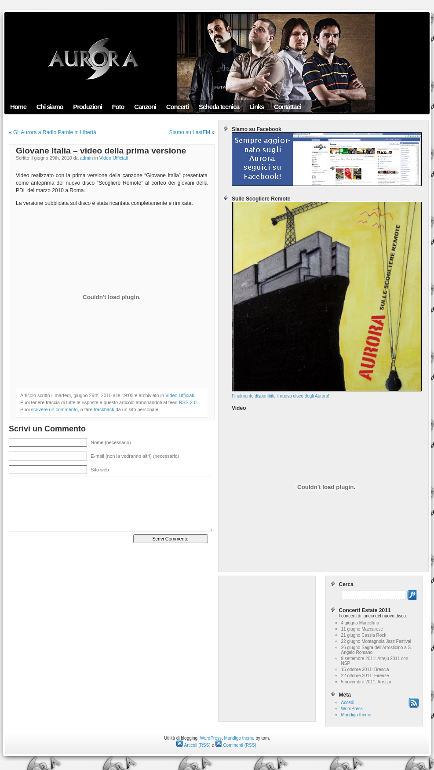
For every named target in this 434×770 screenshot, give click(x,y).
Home (18, 106)
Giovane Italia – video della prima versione (101, 150)
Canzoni (145, 106)
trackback (104, 409)
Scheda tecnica (219, 106)
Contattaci (287, 106)
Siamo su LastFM (189, 132)
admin (86, 158)
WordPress (352, 708)
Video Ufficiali (113, 158)
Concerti (177, 106)
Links (256, 106)
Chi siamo (49, 106)
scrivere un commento (54, 409)
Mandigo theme (356, 714)
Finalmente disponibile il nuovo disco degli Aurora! (327, 394)
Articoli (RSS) (193, 745)
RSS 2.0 (188, 402)
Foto (118, 106)
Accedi (347, 702)
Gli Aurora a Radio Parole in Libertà (54, 132)
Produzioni (87, 106)
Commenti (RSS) (235, 745)
